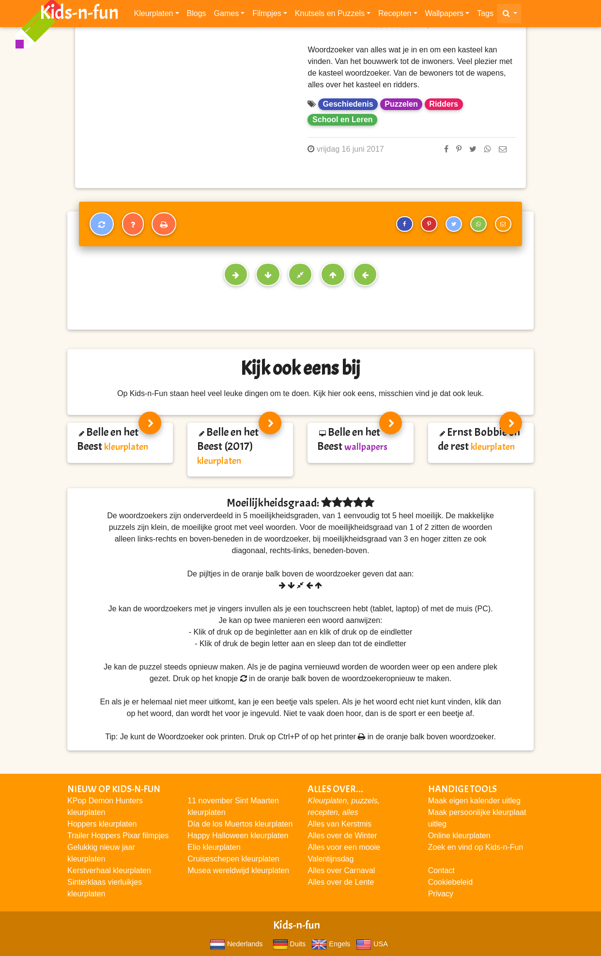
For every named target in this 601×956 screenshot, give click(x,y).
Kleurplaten (153, 15)
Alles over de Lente (341, 882)
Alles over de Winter (342, 835)
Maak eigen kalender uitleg (474, 801)
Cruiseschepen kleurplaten (233, 859)
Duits (289, 944)
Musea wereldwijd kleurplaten (238, 870)
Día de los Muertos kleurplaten (240, 824)
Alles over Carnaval (341, 870)
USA (371, 944)
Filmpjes (266, 15)
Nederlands (236, 944)
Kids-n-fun (79, 14)
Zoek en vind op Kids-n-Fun (476, 847)
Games (226, 15)
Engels (330, 944)
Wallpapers (444, 15)
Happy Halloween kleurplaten (237, 835)
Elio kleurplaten (213, 847)
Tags (485, 15)
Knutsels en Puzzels (330, 15)
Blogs (196, 15)
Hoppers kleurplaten (102, 824)
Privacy (440, 894)
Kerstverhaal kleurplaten (109, 870)
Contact (441, 870)
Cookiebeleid (450, 882)
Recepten (395, 15)
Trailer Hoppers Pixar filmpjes (118, 835)
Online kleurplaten (459, 835)
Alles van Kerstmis (339, 824)
